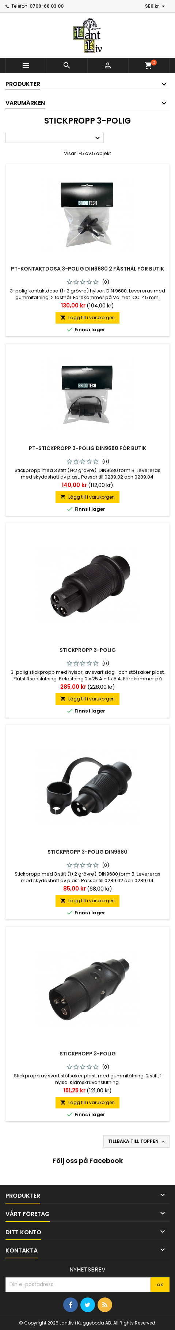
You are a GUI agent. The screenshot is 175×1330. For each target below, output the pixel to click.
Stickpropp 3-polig (88, 650)
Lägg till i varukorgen (87, 317)
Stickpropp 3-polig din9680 (87, 851)
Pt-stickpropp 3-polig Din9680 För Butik (87, 448)
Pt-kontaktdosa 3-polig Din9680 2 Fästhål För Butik (87, 268)
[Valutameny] (156, 6)
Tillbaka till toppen (137, 1141)
